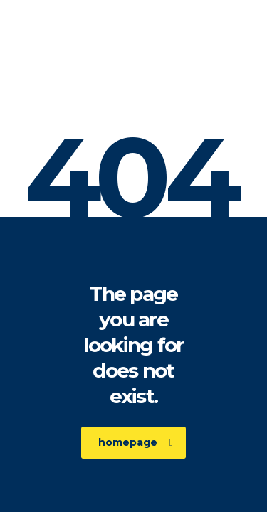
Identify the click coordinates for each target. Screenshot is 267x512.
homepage (135, 442)
